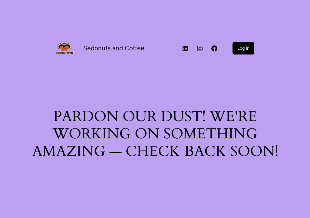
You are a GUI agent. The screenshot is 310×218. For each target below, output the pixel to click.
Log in (243, 48)
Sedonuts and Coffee (113, 48)
